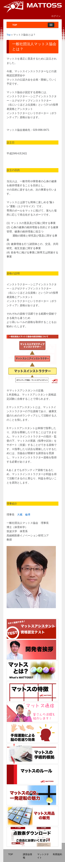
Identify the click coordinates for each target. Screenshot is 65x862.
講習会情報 (27, 856)
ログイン (56, 16)
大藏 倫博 (23, 514)
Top (9, 34)
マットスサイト (43, 856)
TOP (14, 25)
